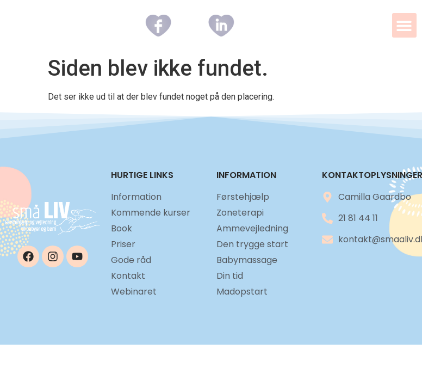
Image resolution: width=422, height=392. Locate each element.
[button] (404, 25)
